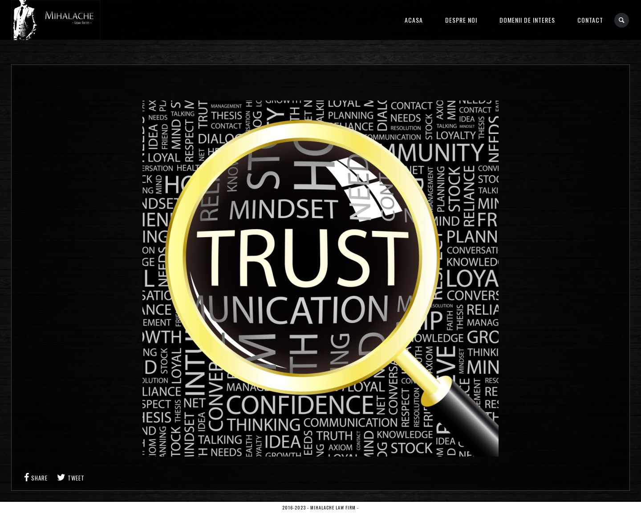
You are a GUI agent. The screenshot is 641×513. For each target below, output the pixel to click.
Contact (590, 19)
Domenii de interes (527, 19)
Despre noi (461, 19)
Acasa (414, 19)
